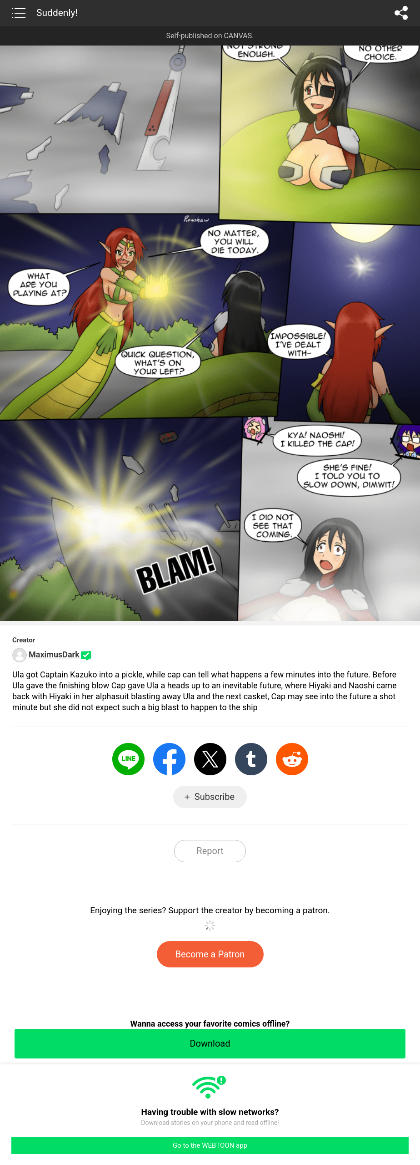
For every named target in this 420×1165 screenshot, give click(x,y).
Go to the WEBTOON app (210, 1145)
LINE (128, 759)
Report (209, 850)
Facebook (169, 759)
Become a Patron (210, 954)
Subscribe (215, 796)
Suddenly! (57, 12)
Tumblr (251, 759)
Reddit (292, 759)
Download (210, 1043)
